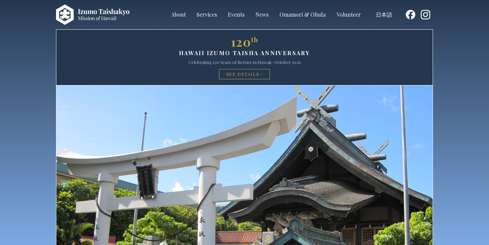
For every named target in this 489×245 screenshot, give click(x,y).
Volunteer (349, 14)
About (178, 14)
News (262, 14)
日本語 (384, 14)
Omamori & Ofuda (302, 14)
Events (236, 14)
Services (207, 14)
